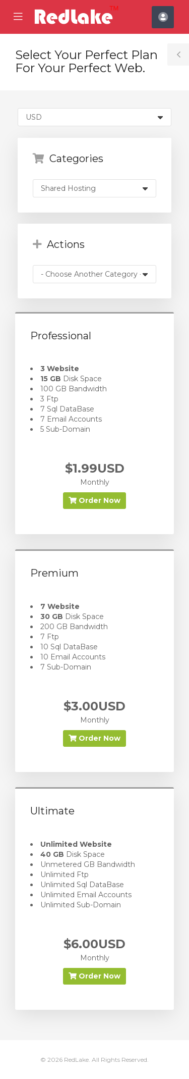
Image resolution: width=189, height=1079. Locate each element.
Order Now (94, 500)
